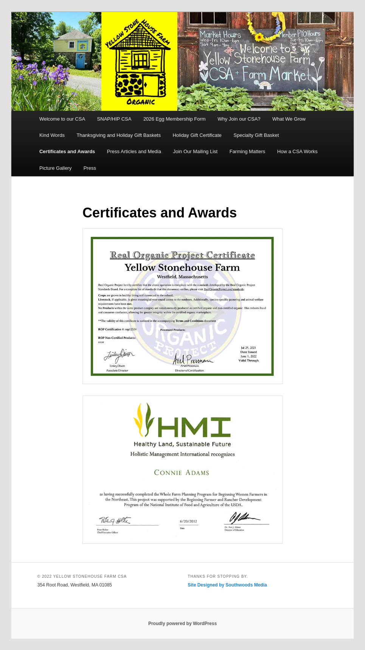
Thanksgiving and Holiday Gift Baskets (118, 135)
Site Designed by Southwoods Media (227, 585)
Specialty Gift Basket (256, 135)
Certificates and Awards (67, 151)
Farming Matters (248, 151)
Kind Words (52, 135)
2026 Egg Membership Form (174, 119)
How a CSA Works (297, 151)
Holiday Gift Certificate (196, 135)
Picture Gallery (55, 168)
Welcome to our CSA (62, 119)
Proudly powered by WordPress (182, 623)
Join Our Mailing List (195, 151)
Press (90, 168)
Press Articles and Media (134, 151)
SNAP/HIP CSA (114, 119)
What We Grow (289, 119)
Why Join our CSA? (238, 119)
